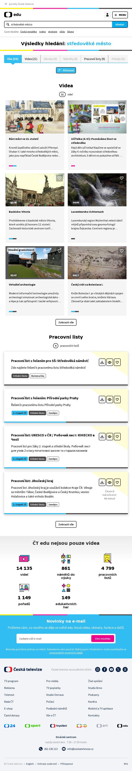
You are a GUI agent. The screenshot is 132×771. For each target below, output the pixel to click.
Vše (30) (12, 59)
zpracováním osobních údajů (65, 652)
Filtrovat (68, 70)
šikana (70, 31)
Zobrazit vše (66, 322)
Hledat (120, 24)
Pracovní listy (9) (94, 59)
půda (62, 31)
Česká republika (28, 31)
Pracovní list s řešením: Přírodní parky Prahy (44, 398)
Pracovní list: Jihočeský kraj (32, 481)
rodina (42, 31)
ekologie (52, 31)
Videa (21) (31, 59)
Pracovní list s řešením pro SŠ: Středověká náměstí (49, 361)
